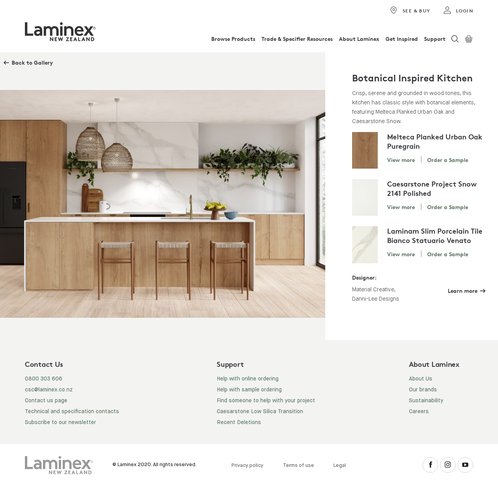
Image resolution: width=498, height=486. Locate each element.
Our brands (423, 390)
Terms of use (298, 465)
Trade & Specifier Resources (297, 38)
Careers (419, 411)
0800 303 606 (43, 379)
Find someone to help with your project (266, 400)
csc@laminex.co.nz (49, 390)
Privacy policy (247, 465)
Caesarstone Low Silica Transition (260, 411)
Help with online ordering (248, 379)
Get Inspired (402, 38)
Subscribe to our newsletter (60, 422)
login (458, 10)
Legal (339, 465)
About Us (420, 379)
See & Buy (409, 10)
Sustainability (426, 400)
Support (434, 38)
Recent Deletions (239, 422)
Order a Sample (447, 160)
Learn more (462, 290)
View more (401, 160)
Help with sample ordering (249, 390)
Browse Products (233, 38)
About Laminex (359, 38)
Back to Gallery (32, 62)
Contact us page (46, 400)
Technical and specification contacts (72, 411)
